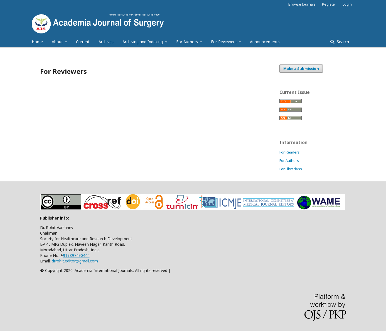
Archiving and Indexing (143, 41)
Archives (106, 41)
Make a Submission (301, 68)
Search (342, 41)
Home (37, 41)
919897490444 (76, 255)
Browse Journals (302, 4)
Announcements (265, 41)
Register (329, 4)
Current (83, 41)
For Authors (187, 41)
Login (347, 4)
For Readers (289, 152)
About (58, 41)
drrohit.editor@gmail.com (75, 261)
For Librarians (290, 168)
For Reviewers (224, 41)
